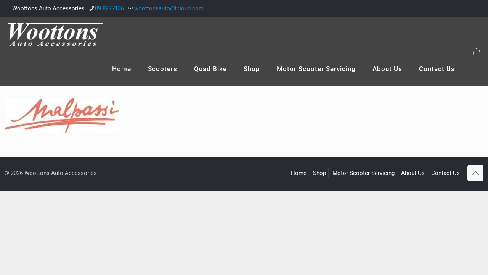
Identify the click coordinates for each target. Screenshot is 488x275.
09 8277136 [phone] (109, 8)
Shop (319, 173)
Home (299, 173)
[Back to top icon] (475, 173)
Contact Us (445, 173)
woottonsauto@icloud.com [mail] (169, 8)
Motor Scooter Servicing (363, 173)
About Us (413, 173)
